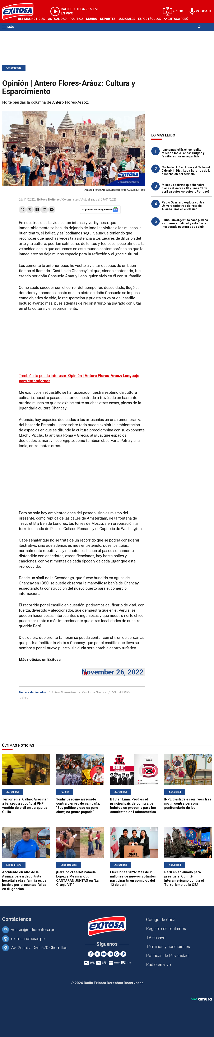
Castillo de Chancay (94, 692)
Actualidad (57, 19)
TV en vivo (156, 937)
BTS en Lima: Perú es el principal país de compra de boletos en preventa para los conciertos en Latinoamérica (133, 805)
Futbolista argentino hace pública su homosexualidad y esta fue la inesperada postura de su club (185, 223)
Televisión (26, 35)
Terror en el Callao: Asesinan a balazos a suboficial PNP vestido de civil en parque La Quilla (25, 805)
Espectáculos (149, 19)
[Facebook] (91, 954)
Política (76, 19)
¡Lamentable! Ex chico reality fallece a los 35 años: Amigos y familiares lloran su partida (183, 153)
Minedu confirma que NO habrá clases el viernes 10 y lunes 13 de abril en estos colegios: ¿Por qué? (185, 188)
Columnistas (13, 67)
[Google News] (117, 954)
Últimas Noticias (31, 19)
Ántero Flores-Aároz (64, 692)
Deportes (108, 19)
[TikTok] (123, 954)
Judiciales (126, 19)
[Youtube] (104, 954)
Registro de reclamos (166, 928)
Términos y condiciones (168, 946)
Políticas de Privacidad (167, 955)
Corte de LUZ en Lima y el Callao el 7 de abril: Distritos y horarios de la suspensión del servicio (186, 171)
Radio (42, 35)
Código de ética (160, 919)
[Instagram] (110, 954)
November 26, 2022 (112, 672)
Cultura (24, 697)
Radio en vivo (158, 964)
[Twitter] (97, 954)
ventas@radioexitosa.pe (33, 929)
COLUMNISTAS (121, 692)
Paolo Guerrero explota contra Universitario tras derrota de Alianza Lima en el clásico (183, 206)
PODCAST (204, 11)
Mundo (91, 19)
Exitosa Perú (178, 19)
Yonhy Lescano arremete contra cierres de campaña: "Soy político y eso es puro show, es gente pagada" (78, 805)
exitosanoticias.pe (28, 938)
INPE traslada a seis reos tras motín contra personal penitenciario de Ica (187, 803)
